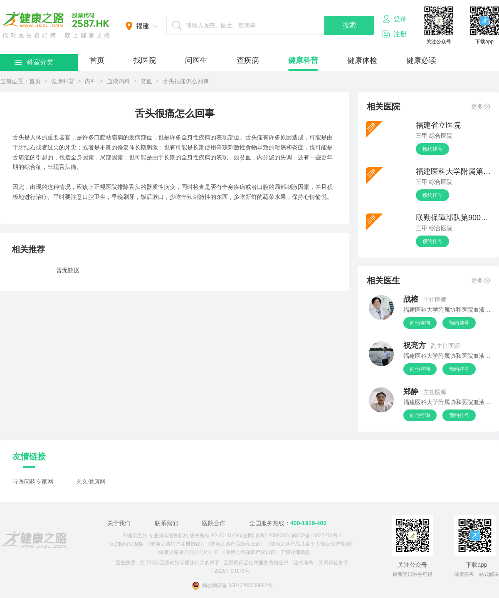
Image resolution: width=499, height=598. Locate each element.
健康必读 (421, 60)
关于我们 (119, 523)
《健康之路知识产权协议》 (250, 552)
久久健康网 (91, 481)
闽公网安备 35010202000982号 (232, 585)
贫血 (146, 81)
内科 (90, 81)
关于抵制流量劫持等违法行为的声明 (180, 563)
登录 (395, 18)
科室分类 (34, 62)
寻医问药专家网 (32, 481)
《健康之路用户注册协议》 (175, 544)
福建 (142, 26)
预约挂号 (432, 149)
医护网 (56, 25)
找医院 (144, 60)
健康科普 (303, 60)
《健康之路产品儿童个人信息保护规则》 (310, 544)
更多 (480, 106)
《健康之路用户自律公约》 (184, 552)
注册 (395, 33)
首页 (96, 60)
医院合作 (213, 523)
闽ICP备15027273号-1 (317, 535)
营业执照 (126, 563)
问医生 (196, 60)
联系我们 (166, 523)
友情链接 (29, 456)
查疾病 (248, 60)
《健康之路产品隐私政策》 (235, 544)
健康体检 (362, 60)
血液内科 (118, 81)
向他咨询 (420, 323)
